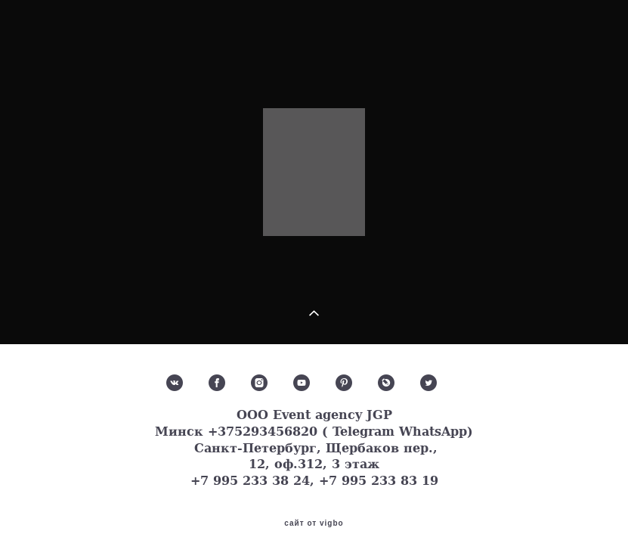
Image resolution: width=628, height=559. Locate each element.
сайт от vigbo (313, 523)
